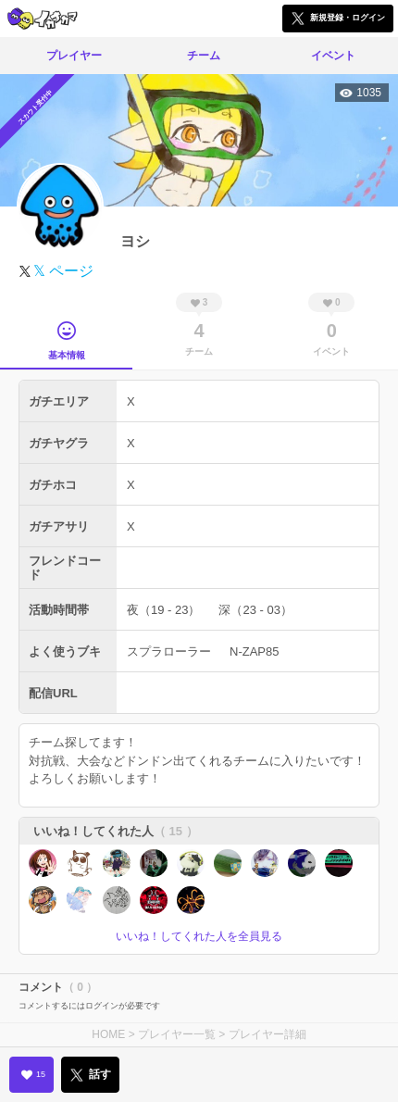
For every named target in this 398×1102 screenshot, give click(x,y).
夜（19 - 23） (163, 610)
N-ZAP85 (254, 651)
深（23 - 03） (255, 610)
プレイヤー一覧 (177, 1034)
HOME (108, 1034)
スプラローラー (169, 651)
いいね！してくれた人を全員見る (199, 936)
